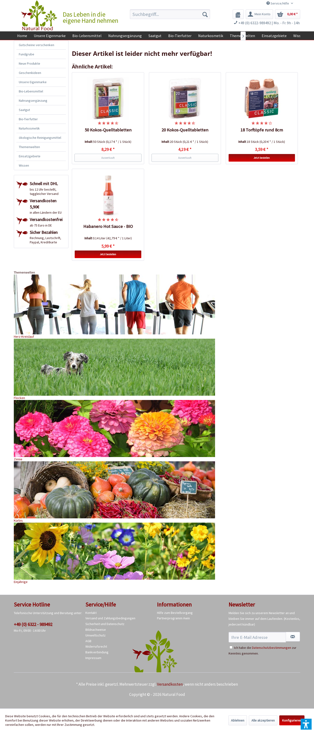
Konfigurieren (292, 720)
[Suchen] (205, 14)
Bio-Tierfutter (28, 119)
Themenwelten (29, 147)
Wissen (24, 165)
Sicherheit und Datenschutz (104, 624)
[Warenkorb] (287, 14)
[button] (306, 724)
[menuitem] (170, 14)
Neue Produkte (29, 63)
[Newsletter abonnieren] (293, 636)
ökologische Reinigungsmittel (40, 137)
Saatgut (24, 110)
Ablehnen (237, 720)
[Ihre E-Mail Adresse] (257, 637)
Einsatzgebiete (29, 156)
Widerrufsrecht (96, 646)
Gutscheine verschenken (36, 45)
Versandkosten (170, 684)
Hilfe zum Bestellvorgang (175, 613)
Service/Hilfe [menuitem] (278, 3)
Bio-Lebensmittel (31, 91)
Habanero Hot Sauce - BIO (108, 226)
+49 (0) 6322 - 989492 (33, 624)
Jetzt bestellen (262, 157)
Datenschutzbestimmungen (271, 647)
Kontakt (91, 613)
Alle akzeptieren (263, 720)
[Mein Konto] (259, 14)
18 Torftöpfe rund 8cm (261, 130)
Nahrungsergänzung (33, 100)
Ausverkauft (108, 157)
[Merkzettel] (238, 14)
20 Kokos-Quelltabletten (185, 130)
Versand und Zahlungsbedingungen (110, 618)
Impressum (93, 658)
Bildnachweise (95, 629)
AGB (88, 641)
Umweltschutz (95, 635)
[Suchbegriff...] (170, 14)
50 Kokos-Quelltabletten (108, 130)
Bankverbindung (96, 652)
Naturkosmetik (29, 128)
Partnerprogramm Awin (173, 618)
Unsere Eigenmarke (33, 82)
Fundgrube (26, 54)
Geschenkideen (30, 73)
